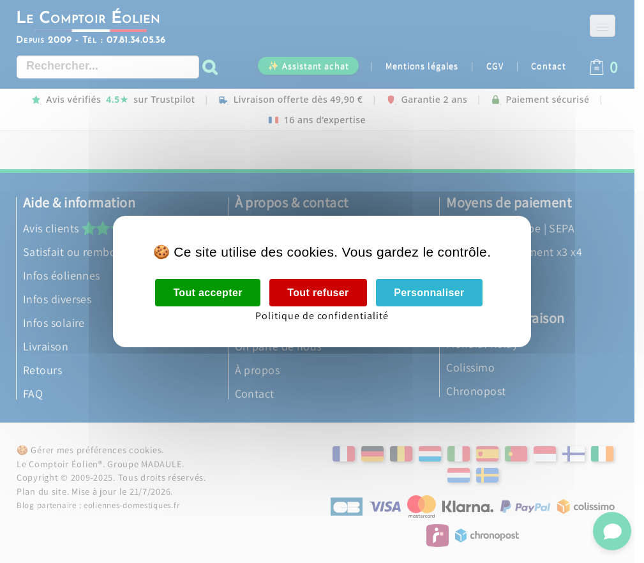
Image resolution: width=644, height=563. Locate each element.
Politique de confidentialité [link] (322, 315)
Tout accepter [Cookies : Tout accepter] (207, 292)
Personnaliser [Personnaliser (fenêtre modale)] (429, 292)
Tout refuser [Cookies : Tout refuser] (317, 292)
